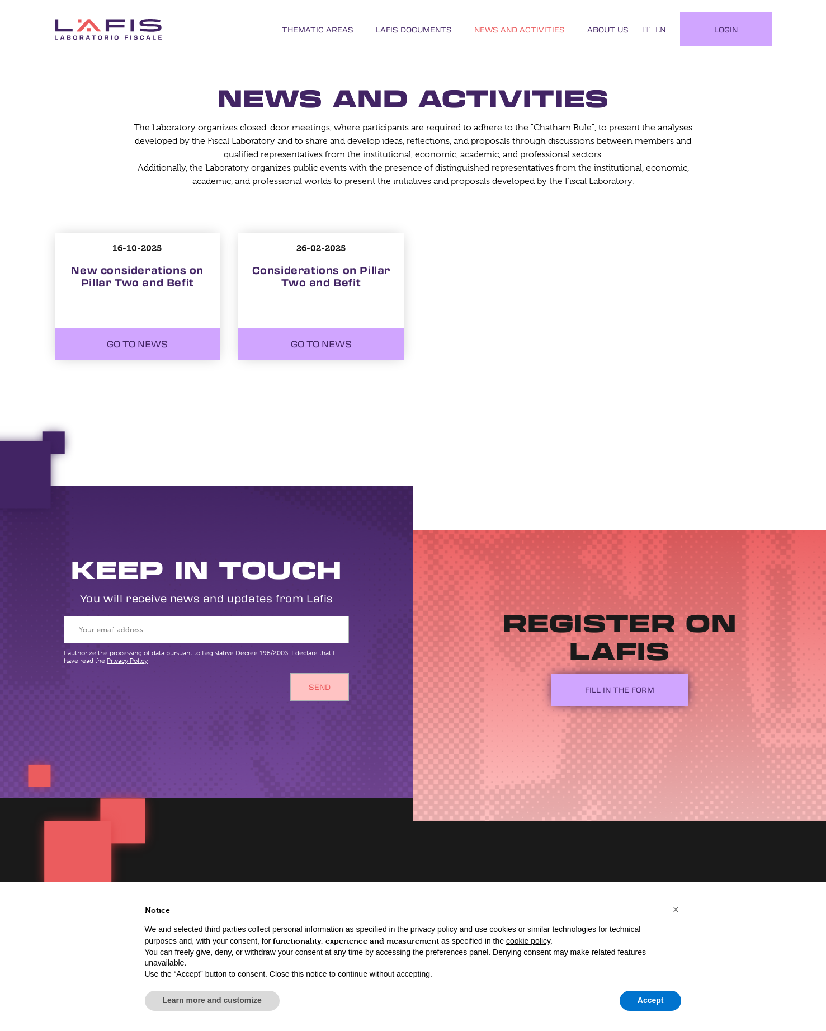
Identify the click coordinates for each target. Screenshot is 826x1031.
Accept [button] (651, 1000)
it (646, 29)
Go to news (137, 344)
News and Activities (519, 29)
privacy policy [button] (433, 929)
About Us (608, 29)
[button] (676, 909)
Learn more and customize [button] (212, 1000)
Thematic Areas (317, 29)
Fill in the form (619, 689)
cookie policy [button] (528, 940)
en (660, 29)
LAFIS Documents (414, 29)
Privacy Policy (127, 661)
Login (726, 29)
